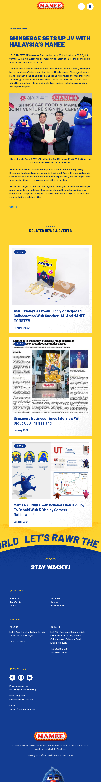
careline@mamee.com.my (22, 689)
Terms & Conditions (63, 755)
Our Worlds (15, 601)
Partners (55, 598)
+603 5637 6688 (58, 652)
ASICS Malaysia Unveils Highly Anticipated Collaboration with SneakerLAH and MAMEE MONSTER (49, 316)
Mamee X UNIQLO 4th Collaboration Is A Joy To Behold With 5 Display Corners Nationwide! (49, 510)
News (12, 605)
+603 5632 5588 (59, 648)
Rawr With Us (57, 605)
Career (54, 601)
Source (13, 206)
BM (49, 755)
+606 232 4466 (17, 641)
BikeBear (61, 749)
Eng (44, 755)
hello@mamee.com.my (21, 699)
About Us (14, 598)
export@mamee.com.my (22, 708)
